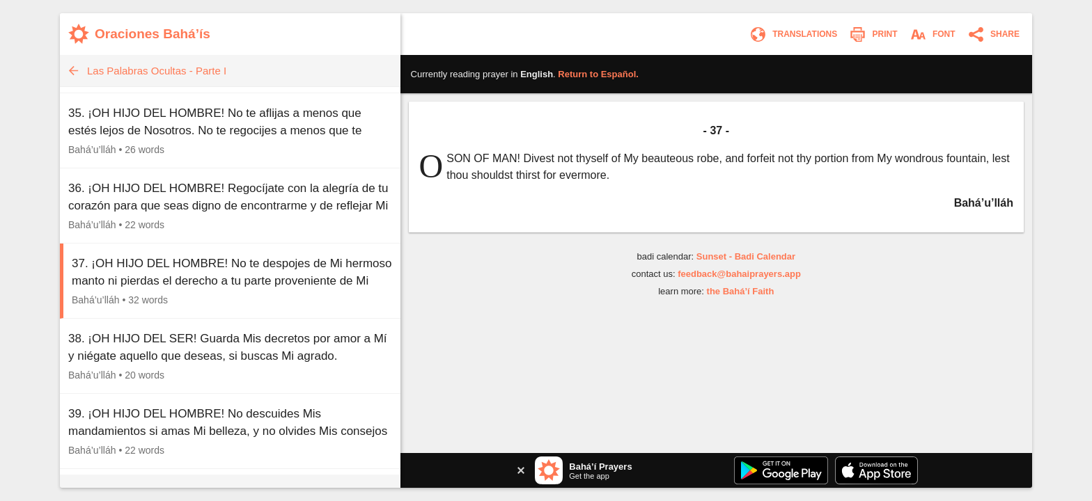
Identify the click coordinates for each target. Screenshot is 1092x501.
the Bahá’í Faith (740, 291)
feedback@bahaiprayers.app (739, 274)
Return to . (598, 74)
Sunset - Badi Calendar (745, 256)
